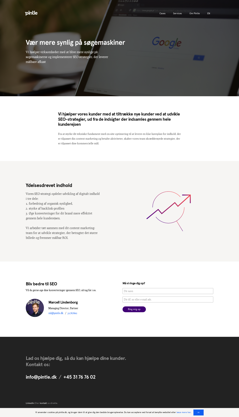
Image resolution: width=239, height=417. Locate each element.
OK (199, 412)
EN (208, 13)
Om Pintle (194, 13)
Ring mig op (134, 309)
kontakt (43, 403)
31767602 (72, 313)
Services (177, 13)
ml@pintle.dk (55, 313)
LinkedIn (30, 403)
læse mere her (184, 412)
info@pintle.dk (41, 377)
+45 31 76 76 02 (79, 377)
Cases (162, 13)
